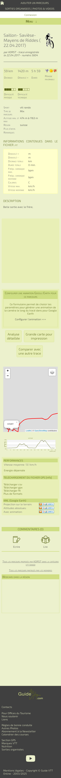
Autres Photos (10, 728)
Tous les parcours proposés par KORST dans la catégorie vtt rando (30, 563)
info (49, 477)
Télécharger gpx (13, 487)
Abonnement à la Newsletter (19, 731)
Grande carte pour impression (39, 336)
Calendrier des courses (15, 734)
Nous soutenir (10, 716)
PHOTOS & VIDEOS (43, 8)
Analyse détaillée (13, 336)
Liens (5, 719)
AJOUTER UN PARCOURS (35, 2)
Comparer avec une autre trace (29, 351)
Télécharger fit (12, 490)
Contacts (7, 706)
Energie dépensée (14, 470)
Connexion (30, 14)
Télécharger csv (13, 484)
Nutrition (7, 746)
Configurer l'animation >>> (30, 319)
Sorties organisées (13, 749)
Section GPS (9, 740)
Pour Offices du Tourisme (16, 713)
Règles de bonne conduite (17, 725)
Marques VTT (9, 743)
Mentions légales (13, 770)
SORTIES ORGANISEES (18, 8)
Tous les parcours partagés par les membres (30, 570)
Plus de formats (13, 493)
